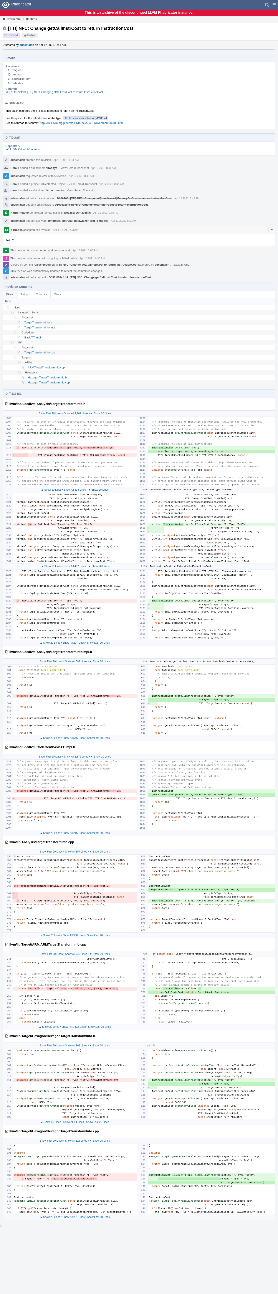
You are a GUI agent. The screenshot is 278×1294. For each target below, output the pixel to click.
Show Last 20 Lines (98, 642)
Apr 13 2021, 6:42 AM (123, 220)
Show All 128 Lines (76, 1140)
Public (31, 35)
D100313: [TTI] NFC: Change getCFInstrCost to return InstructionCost (101, 204)
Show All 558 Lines (73, 935)
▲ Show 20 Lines (51, 489)
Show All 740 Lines (76, 954)
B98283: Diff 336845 (77, 212)
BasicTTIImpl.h (33, 337)
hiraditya (51, 168)
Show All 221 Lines (73, 1217)
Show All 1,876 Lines (76, 756)
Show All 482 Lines (75, 566)
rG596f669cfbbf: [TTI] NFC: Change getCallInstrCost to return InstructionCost (54, 92)
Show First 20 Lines (50, 413)
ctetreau (17, 74)
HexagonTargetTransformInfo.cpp (49, 382)
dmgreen (17, 70)
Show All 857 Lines (76, 851)
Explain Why (181, 264)
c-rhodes (17, 83)
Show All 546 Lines (73, 737)
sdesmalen (27, 45)
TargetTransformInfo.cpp (39, 352)
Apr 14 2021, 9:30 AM (92, 258)
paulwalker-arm (21, 78)
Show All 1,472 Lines (73, 1026)
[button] (274, 5)
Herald (14, 168)
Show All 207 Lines (73, 642)
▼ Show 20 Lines (101, 413)
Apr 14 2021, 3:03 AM (65, 229)
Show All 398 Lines (75, 489)
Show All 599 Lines (76, 661)
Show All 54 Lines (73, 1122)
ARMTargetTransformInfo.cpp (46, 367)
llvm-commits (55, 190)
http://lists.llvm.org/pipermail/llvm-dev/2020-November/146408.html (81, 123)
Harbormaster (19, 212)
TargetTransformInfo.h (38, 322)
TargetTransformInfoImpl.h (40, 327)
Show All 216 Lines (73, 832)
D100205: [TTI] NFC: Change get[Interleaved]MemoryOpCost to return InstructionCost (114, 198)
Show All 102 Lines (76, 1045)
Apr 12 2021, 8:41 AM (66, 160)
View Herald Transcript (75, 168)
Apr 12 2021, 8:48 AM (186, 198)
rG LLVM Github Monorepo (23, 149)
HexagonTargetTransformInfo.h (47, 377)
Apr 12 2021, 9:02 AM (106, 212)
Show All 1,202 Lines (76, 413)
